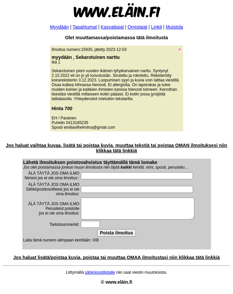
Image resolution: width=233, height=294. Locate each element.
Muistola (174, 27)
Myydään (59, 27)
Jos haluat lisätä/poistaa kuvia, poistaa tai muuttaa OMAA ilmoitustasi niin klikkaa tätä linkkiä (116, 261)
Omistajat (137, 27)
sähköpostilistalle (100, 276)
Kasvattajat (112, 27)
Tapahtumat (85, 27)
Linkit (156, 27)
